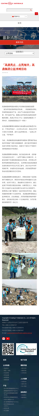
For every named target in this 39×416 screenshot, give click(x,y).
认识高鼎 (19, 28)
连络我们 (19, 52)
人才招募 (19, 47)
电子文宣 (19, 38)
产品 (19, 33)
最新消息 (19, 42)
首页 (19, 23)
